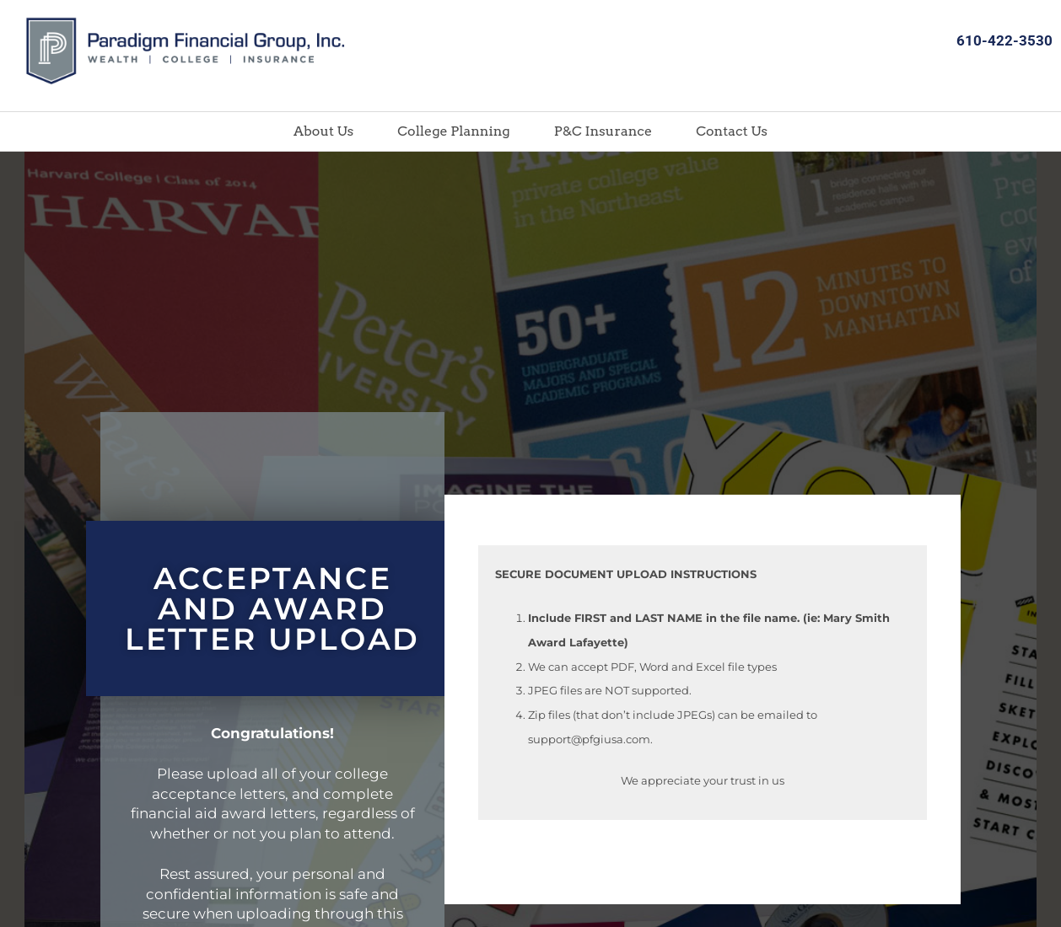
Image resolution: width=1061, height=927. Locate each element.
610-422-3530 (1004, 40)
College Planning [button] (453, 131)
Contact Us (731, 131)
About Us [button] (323, 131)
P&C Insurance (603, 131)
